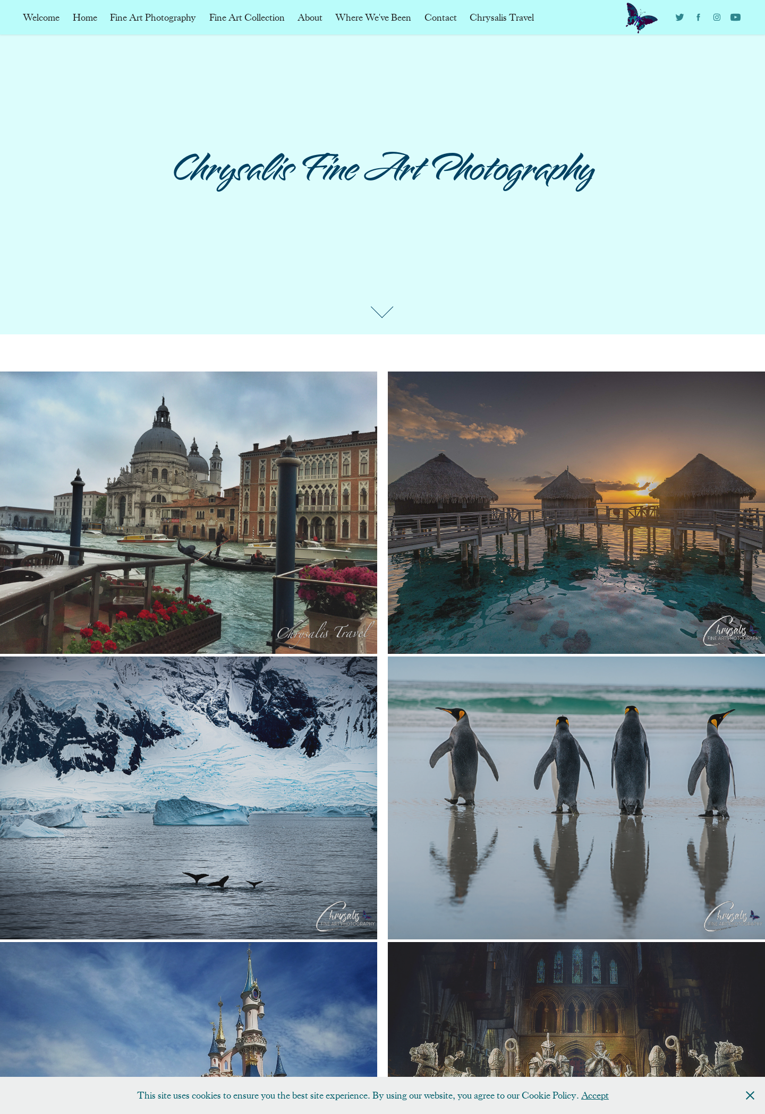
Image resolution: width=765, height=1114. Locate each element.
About (310, 17)
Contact (440, 17)
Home (85, 17)
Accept (595, 1095)
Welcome (41, 17)
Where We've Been (373, 17)
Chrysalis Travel (502, 17)
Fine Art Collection (247, 17)
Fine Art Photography (153, 17)
